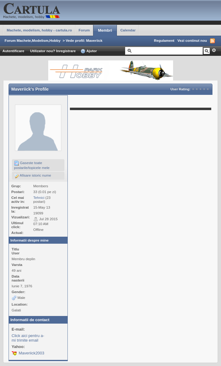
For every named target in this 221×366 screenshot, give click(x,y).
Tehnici (38, 197)
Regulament (164, 40)
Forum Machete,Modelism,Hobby (32, 40)
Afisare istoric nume (32, 175)
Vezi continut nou (192, 40)
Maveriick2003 (31, 353)
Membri (105, 30)
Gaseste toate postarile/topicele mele (31, 165)
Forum (84, 30)
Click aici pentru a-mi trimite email (28, 338)
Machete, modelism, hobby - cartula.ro (39, 30)
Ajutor (89, 51)
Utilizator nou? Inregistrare (53, 51)
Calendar (128, 30)
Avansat (214, 50)
